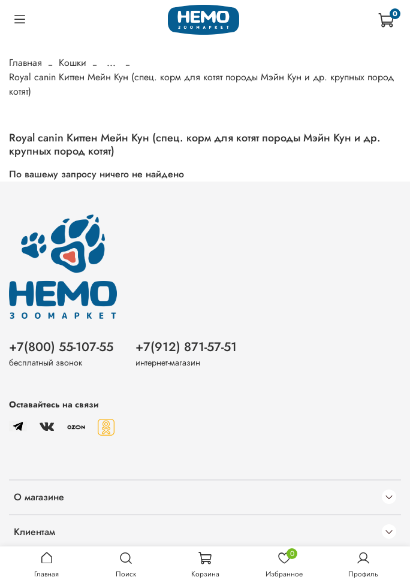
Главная (25, 63)
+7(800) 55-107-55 (61, 347)
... (111, 63)
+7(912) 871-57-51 (186, 347)
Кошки (72, 63)
